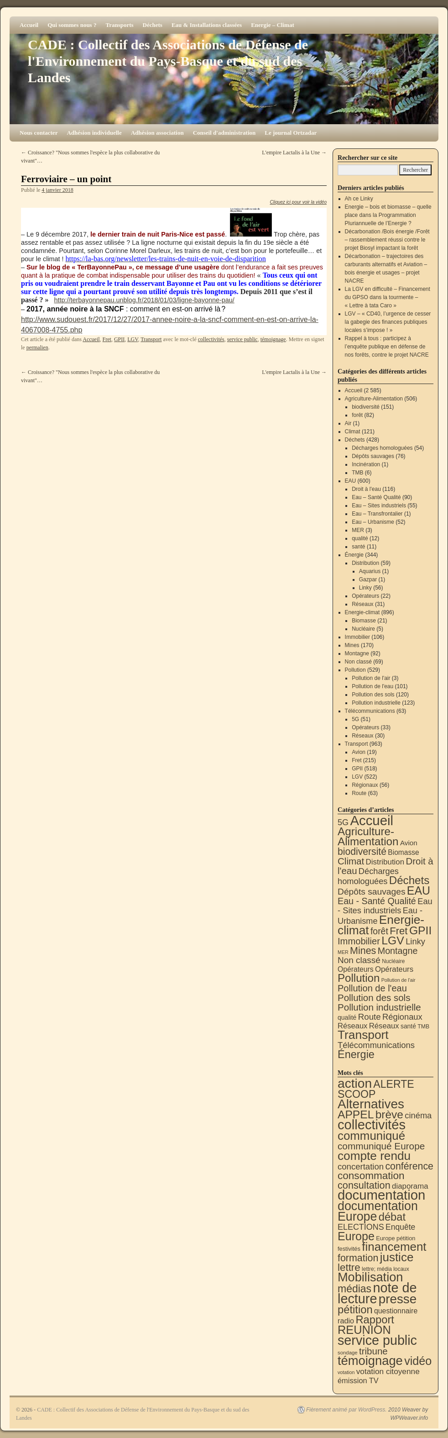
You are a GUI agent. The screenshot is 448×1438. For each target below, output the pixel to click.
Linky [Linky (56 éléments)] (415, 941)
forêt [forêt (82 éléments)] (379, 931)
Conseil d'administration (224, 132)
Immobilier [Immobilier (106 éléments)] (359, 941)
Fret (107, 339)
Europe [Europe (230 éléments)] (356, 1236)
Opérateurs (365, 596)
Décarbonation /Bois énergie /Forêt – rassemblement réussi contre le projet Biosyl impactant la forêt (387, 239)
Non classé (358, 661)
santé (358, 546)
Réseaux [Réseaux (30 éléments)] (352, 1026)
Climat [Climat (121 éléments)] (351, 861)
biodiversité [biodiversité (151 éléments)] (362, 851)
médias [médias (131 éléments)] (354, 1289)
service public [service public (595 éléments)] (377, 1340)
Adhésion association (157, 132)
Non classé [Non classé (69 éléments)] (359, 960)
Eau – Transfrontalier (377, 514)
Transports (119, 24)
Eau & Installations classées (207, 24)
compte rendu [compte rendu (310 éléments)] (374, 1156)
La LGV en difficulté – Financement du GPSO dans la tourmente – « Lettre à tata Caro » (387, 297)
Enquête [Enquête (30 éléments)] (400, 1227)
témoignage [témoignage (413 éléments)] (370, 1361)
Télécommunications (370, 711)
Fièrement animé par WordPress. (346, 1409)
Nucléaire (363, 629)
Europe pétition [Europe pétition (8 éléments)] (395, 1238)
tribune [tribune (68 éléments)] (373, 1351)
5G (355, 719)
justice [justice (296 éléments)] (397, 1257)
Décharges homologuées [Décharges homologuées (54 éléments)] (368, 876)
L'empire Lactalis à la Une (294, 152)
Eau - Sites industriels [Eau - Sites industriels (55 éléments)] (385, 905)
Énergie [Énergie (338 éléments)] (356, 1054)
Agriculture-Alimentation (374, 398)
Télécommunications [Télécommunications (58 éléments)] (376, 1045)
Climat (352, 431)
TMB (357, 472)
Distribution (365, 563)
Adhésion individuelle (94, 132)
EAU (350, 481)
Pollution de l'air (371, 678)
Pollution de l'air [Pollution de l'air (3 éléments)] (398, 980)
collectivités (211, 339)
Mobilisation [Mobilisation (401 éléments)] (370, 1277)
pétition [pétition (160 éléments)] (355, 1309)
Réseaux (362, 604)
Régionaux (365, 785)
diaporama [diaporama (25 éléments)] (410, 1186)
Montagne (357, 653)
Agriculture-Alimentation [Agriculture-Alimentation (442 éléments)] (368, 836)
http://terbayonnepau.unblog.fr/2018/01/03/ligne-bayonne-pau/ (144, 300)
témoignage (273, 339)
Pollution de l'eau (372, 686)
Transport (151, 339)
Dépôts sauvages (373, 456)
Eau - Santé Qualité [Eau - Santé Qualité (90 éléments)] (377, 901)
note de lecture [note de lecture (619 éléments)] (377, 1293)
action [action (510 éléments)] (355, 1083)
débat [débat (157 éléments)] (392, 1217)
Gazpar (368, 579)
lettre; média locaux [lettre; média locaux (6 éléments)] (385, 1269)
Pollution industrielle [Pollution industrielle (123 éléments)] (379, 1007)
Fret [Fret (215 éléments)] (398, 931)
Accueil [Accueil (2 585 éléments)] (371, 820)
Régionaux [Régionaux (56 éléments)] (402, 1017)
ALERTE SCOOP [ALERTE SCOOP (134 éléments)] (376, 1089)
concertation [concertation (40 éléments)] (361, 1166)
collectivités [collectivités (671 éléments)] (372, 1124)
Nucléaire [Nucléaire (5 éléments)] (393, 961)
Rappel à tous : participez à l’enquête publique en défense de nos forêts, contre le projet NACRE (387, 346)
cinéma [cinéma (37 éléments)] (418, 1115)
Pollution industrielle (376, 703)
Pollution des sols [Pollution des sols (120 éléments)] (374, 997)
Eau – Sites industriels (379, 505)
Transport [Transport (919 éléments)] (363, 1035)
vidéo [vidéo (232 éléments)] (418, 1360)
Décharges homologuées (382, 448)
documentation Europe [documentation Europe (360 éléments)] (378, 1211)
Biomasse (364, 620)
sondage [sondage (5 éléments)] (348, 1352)
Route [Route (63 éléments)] (369, 1017)
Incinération (366, 464)
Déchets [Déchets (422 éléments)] (409, 880)
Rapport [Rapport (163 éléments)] (374, 1319)
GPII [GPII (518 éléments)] (420, 930)
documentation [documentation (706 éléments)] (381, 1194)
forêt (357, 415)
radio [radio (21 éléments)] (346, 1321)
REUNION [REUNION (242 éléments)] (364, 1329)
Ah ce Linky (359, 198)
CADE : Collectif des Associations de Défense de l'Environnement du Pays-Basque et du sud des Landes (168, 61)
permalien (37, 347)
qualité (360, 538)
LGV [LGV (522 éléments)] (392, 940)
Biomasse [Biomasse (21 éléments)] (403, 852)
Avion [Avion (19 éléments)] (408, 843)
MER (358, 530)
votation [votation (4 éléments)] (346, 1372)
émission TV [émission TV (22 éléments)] (358, 1380)
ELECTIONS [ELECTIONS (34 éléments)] (361, 1227)
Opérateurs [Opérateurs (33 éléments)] (394, 969)
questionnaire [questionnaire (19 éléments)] (395, 1311)
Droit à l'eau (366, 489)
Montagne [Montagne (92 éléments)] (398, 951)
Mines (352, 645)
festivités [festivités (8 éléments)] (349, 1248)
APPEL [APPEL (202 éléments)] (356, 1114)
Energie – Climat (272, 24)
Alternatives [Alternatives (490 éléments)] (371, 1104)
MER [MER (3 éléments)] (343, 952)
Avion (358, 752)
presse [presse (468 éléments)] (398, 1299)
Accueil (29, 24)
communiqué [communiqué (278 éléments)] (371, 1135)
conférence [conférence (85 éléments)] (409, 1166)
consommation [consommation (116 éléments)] (371, 1175)
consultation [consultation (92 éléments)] (364, 1185)
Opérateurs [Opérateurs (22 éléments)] (356, 969)
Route (359, 793)
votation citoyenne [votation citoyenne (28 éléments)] (388, 1371)
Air (348, 423)
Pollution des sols (373, 694)
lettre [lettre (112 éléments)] (349, 1267)
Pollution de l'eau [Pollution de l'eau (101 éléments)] (372, 988)
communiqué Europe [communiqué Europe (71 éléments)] (381, 1146)
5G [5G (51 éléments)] (343, 822)
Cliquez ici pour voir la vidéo (298, 202)
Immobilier (357, 637)
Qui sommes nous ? (71, 24)
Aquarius (369, 571)
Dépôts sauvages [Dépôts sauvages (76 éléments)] (372, 891)
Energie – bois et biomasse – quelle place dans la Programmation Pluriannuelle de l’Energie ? (388, 215)
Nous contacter (38, 132)
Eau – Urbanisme (373, 522)
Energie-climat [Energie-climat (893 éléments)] (381, 925)
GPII (119, 339)
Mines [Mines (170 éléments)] (363, 950)
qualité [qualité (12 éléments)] (347, 1017)
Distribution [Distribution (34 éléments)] (385, 862)
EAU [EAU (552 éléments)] (418, 890)
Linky (365, 588)
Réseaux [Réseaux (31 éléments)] (384, 1026)
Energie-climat (362, 612)
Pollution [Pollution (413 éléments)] (359, 978)
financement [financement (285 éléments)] (394, 1246)
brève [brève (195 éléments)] (389, 1114)
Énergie (354, 555)
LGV (132, 339)
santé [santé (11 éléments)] (408, 1026)
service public (242, 339)
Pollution (355, 670)
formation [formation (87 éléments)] (358, 1258)
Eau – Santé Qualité (376, 497)
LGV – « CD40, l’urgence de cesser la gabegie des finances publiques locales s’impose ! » (388, 322)
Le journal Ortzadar (291, 132)
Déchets (152, 24)
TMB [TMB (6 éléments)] (423, 1026)
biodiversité (366, 407)
